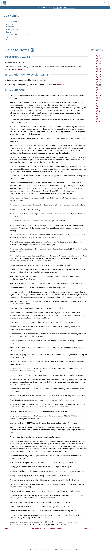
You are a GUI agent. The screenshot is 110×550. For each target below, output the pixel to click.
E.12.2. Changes (15, 89)
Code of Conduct (46, 541)
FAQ (7, 37)
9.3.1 (98, 119)
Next (86, 520)
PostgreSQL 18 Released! (64, 7)
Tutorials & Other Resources (18, 34)
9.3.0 (98, 122)
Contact (76, 541)
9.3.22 (98, 64)
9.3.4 (98, 111)
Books (8, 32)
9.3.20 (98, 69)
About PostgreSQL (63, 541)
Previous (8, 520)
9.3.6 (98, 106)
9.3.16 (98, 79)
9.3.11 (98, 93)
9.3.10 (98, 95)
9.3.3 (98, 114)
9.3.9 (98, 98)
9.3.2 (98, 116)
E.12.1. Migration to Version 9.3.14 (26, 74)
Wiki (7, 40)
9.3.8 (98, 100)
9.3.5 (98, 108)
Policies (33, 541)
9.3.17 (98, 77)
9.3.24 (98, 58)
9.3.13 (98, 87)
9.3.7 (98, 103)
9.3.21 (98, 66)
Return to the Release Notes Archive (46, 520)
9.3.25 (98, 56)
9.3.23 (98, 61)
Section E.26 (19, 69)
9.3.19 (98, 71)
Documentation (12, 21)
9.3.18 (98, 74)
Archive (11, 26)
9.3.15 (98, 82)
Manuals (9, 24)
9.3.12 (98, 90)
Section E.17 (61, 84)
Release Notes (12, 29)
